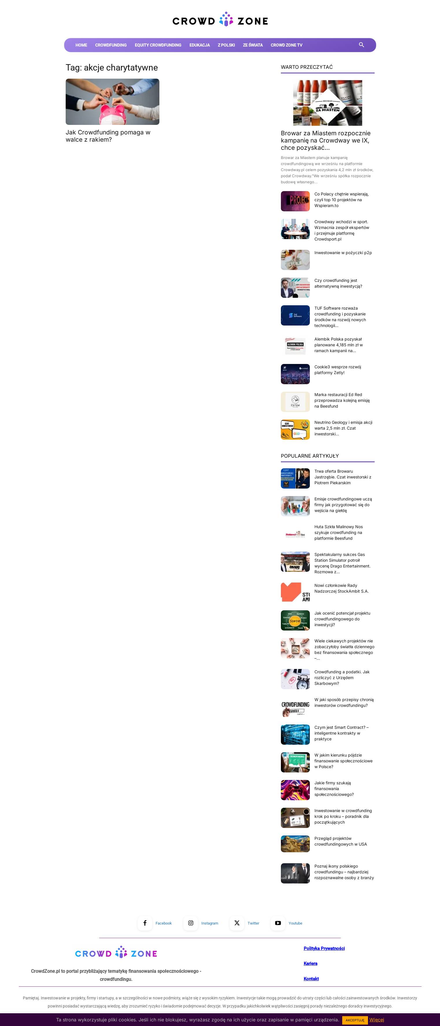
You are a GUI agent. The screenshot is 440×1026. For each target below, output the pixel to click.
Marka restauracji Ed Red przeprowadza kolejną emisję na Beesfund (342, 400)
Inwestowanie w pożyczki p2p (343, 252)
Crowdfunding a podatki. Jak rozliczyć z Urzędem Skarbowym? (342, 677)
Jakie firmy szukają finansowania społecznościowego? (334, 788)
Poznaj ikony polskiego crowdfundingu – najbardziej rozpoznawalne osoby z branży (344, 872)
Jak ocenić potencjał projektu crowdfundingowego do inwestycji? (342, 619)
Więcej (376, 1020)
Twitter (253, 923)
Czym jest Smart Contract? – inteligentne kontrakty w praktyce (341, 733)
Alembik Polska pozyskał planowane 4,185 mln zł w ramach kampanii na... (338, 345)
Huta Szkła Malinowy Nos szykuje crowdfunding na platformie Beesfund (338, 532)
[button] (362, 45)
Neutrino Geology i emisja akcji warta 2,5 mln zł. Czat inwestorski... (343, 428)
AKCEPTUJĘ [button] (355, 1020)
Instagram (209, 923)
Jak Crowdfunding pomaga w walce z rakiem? (108, 136)
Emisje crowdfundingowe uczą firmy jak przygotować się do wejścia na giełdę (343, 504)
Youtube (295, 923)
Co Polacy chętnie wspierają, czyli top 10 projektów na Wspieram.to (341, 199)
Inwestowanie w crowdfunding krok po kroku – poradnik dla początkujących (343, 816)
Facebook (164, 923)
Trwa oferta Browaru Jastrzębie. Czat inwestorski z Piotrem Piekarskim (342, 477)
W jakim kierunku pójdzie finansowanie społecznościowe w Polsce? (343, 761)
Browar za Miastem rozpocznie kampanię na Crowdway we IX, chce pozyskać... (326, 140)
